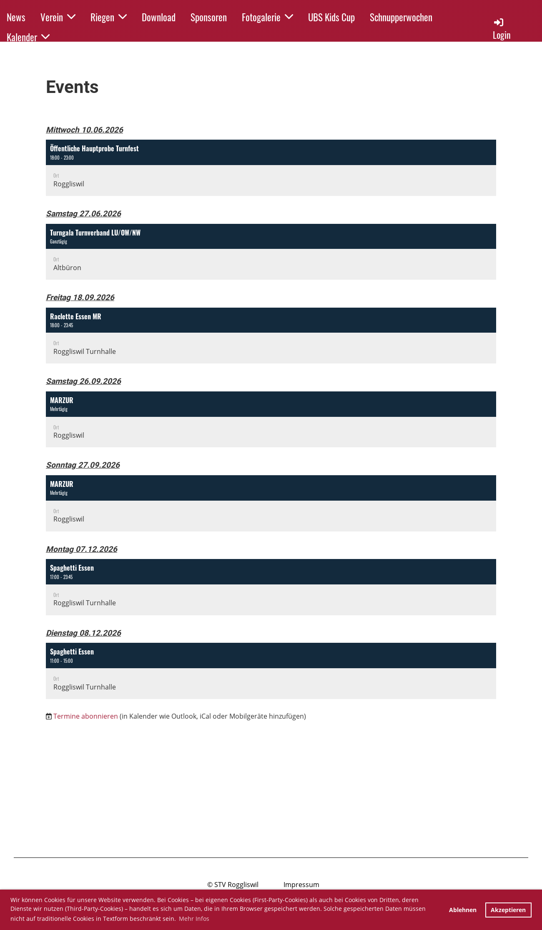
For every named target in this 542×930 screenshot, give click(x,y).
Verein (57, 17)
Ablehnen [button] (463, 910)
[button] (271, 168)
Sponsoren (209, 17)
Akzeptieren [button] (508, 910)
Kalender (28, 37)
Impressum (301, 884)
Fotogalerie (267, 17)
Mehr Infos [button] (194, 918)
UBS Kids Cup (331, 17)
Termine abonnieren (85, 716)
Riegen (108, 17)
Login (502, 29)
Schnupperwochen (401, 17)
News (16, 17)
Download (159, 17)
